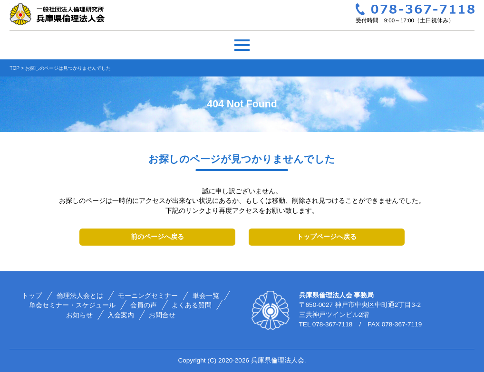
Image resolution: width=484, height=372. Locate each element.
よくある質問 (192, 305)
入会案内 (120, 315)
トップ (32, 295)
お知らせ (79, 315)
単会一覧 (206, 295)
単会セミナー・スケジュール (72, 305)
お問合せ (162, 315)
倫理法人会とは (80, 295)
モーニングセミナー (148, 295)
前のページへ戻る (157, 236)
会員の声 (144, 305)
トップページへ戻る (327, 236)
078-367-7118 (332, 324)
